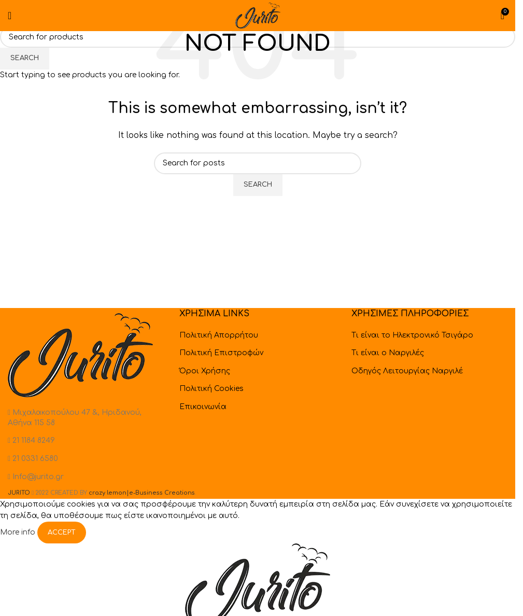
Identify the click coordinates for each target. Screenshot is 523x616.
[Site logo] (257, 15)
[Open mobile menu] (10, 15)
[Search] (257, 37)
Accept (62, 532)
